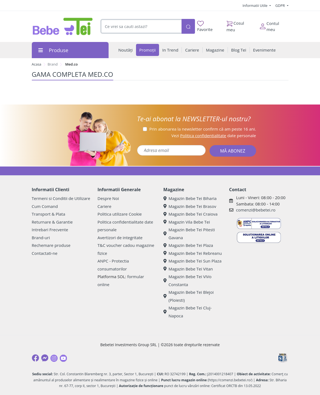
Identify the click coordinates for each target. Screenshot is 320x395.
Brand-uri (41, 237)
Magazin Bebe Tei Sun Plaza (192, 261)
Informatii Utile (255, 5)
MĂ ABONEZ (232, 151)
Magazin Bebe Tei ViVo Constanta (187, 280)
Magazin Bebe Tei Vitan (188, 269)
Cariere (105, 206)
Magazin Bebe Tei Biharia (190, 198)
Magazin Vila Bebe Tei (186, 222)
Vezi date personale (213, 135)
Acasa (36, 64)
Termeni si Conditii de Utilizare (61, 198)
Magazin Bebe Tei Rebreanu (192, 253)
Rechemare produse (51, 245)
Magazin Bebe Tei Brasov (189, 206)
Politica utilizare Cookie (120, 214)
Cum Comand (45, 206)
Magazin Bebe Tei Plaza (188, 245)
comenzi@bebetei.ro (256, 210)
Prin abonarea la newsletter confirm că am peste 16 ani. (202, 129)
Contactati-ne (45, 253)
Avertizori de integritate (120, 237)
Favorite (205, 26)
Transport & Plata (48, 214)
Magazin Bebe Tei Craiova (190, 214)
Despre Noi (108, 198)
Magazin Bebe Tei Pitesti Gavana (189, 233)
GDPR (280, 5)
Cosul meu (235, 25)
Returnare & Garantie (52, 222)
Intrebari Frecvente (50, 229)
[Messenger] (44, 358)
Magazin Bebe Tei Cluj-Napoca (187, 311)
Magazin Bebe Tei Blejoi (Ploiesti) (188, 296)
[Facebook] (35, 358)
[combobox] (140, 26)
